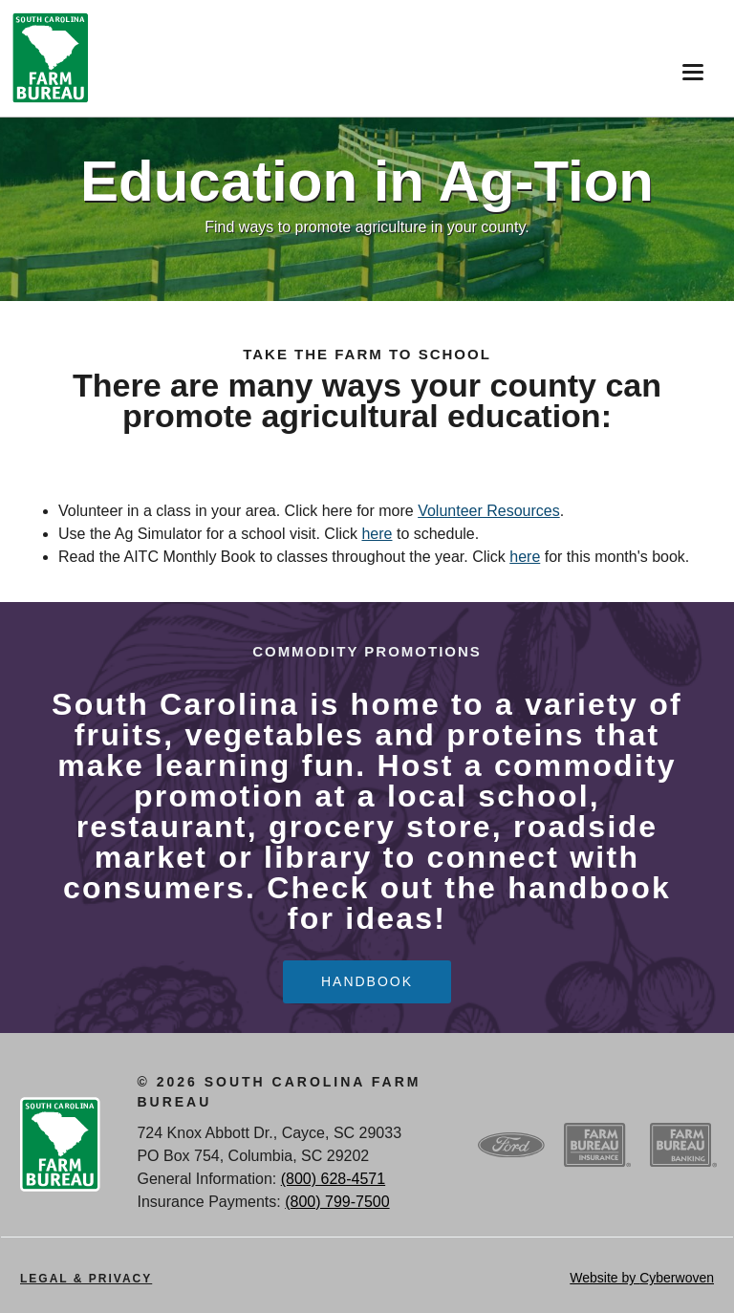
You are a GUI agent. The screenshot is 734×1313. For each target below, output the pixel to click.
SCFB (51, 58)
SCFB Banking (683, 1145)
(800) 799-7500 (337, 1202)
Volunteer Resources (489, 511)
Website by (642, 1277)
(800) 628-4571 (333, 1179)
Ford (511, 1145)
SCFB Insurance (597, 1145)
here (376, 534)
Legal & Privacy (86, 1278)
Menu (688, 65)
